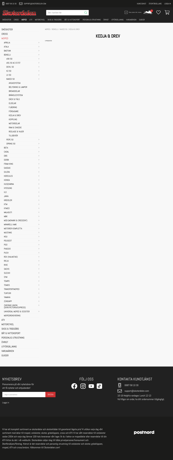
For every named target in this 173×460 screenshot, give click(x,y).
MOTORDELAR (14, 123)
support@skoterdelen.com (32, 3)
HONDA (7, 180)
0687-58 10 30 (9, 3)
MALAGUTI (8, 212)
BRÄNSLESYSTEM (16, 95)
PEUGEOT (8, 241)
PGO (5, 245)
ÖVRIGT (106, 19)
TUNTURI (7, 293)
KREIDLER (8, 200)
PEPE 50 (9, 140)
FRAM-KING (8, 164)
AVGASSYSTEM (14, 83)
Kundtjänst (141, 3)
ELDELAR (12, 103)
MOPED (24, 19)
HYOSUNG (8, 188)
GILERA (7, 172)
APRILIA (7, 43)
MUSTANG (8, 233)
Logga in (167, 3)
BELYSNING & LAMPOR (18, 87)
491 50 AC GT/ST (13, 63)
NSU (5, 237)
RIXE (6, 265)
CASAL (6, 152)
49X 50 (9, 59)
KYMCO (7, 208)
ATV (30, 19)
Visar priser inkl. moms (133, 12)
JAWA (6, 196)
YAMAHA (7, 297)
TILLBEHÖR (13, 136)
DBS (5, 156)
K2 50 (8, 71)
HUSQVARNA (9, 184)
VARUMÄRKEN (131, 19)
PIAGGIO (7, 249)
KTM (5, 204)
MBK (5, 216)
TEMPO (7, 281)
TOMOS (7, 285)
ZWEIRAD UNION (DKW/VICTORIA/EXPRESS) (15, 306)
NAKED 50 (10, 79)
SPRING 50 (10, 144)
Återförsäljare (155, 3)
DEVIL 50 (10, 67)
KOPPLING (13, 119)
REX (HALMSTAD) (11, 257)
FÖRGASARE (14, 111)
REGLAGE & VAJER (16, 132)
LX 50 (8, 75)
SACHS (6, 269)
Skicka (50, 394)
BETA (6, 148)
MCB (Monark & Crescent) (15, 220)
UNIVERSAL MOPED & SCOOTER (17, 311)
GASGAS (7, 168)
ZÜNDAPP (8, 301)
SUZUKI (7, 273)
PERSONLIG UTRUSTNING (92, 19)
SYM (5, 277)
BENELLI (7, 55)
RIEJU (6, 261)
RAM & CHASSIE (15, 127)
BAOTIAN (7, 51)
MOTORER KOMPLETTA (13, 229)
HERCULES (8, 176)
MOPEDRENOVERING (12, 316)
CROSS (16, 19)
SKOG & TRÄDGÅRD (55, 19)
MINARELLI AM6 (10, 224)
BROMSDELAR (14, 91)
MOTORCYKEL (40, 19)
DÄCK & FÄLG (14, 99)
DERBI (6, 160)
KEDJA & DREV (15, 115)
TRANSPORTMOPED (11, 289)
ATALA (6, 47)
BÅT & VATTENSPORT (72, 19)
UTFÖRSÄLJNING (117, 19)
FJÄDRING (13, 107)
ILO (5, 192)
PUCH (6, 253)
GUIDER (142, 19)
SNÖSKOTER (6, 19)
